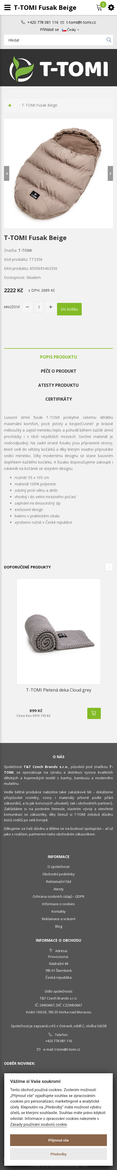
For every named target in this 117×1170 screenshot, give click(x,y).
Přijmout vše (58, 1140)
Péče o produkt (58, 371)
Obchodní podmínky (58, 874)
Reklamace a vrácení (58, 918)
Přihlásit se (49, 29)
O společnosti (58, 866)
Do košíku (69, 309)
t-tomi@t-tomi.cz (81, 22)
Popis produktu (58, 357)
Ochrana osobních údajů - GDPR (58, 896)
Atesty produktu (58, 385)
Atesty (59, 889)
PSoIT (83, 1165)
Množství (12, 307)
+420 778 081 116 (42, 22)
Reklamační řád (58, 881)
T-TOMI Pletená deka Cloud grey (58, 690)
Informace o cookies (58, 903)
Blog (58, 926)
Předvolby (58, 1154)
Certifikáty (58, 399)
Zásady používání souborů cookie (38, 1124)
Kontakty (58, 911)
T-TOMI (25, 250)
